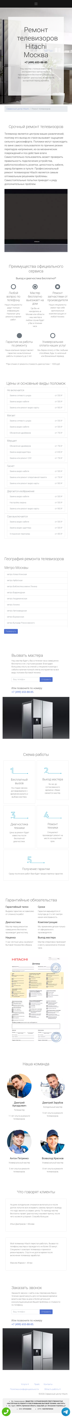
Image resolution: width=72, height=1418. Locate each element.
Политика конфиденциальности (24, 1389)
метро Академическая (17, 598)
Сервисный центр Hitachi (17, 109)
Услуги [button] (24, 1384)
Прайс (37, 1384)
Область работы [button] (51, 1389)
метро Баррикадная (16, 592)
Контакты (48, 1384)
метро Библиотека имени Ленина (22, 586)
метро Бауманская (15, 617)
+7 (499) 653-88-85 (36, 62)
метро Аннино (13, 604)
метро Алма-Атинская (17, 574)
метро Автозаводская (17, 611)
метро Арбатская (15, 580)
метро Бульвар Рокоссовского (21, 623)
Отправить (46, 679)
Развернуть (11, 631)
